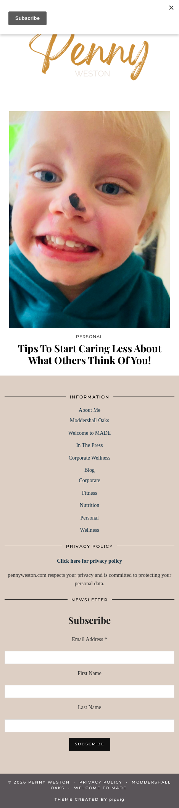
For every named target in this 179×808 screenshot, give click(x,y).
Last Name (89, 707)
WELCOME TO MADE (100, 787)
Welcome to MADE (89, 433)
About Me (89, 410)
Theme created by (89, 799)
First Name (89, 673)
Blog (89, 470)
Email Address (89, 639)
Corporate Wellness (89, 458)
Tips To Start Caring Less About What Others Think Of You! (89, 354)
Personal (89, 518)
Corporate (89, 480)
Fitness (89, 493)
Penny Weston (49, 782)
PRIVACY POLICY (100, 782)
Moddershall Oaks (89, 420)
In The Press (89, 445)
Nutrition (89, 505)
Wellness (89, 530)
